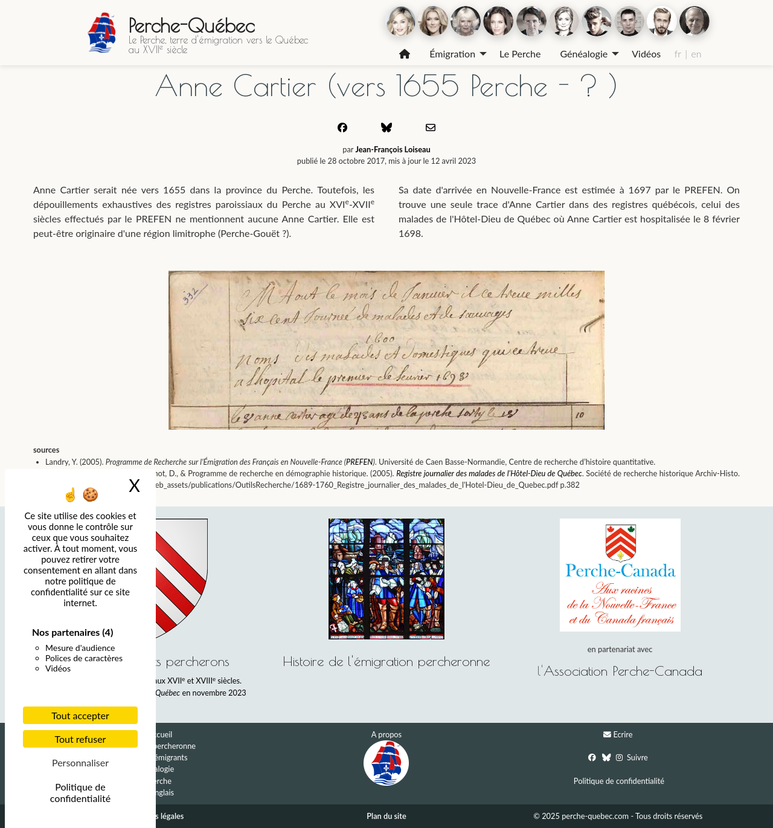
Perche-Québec (191, 25)
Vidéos (646, 53)
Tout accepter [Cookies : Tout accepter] (80, 715)
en (696, 53)
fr (678, 53)
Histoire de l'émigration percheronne (386, 661)
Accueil (160, 734)
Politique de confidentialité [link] (80, 792)
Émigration (452, 53)
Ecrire (622, 734)
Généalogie (584, 53)
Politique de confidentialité (619, 781)
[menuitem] (405, 53)
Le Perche (519, 53)
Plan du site (386, 816)
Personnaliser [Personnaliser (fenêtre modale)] (80, 762)
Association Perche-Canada (623, 670)
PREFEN (359, 462)
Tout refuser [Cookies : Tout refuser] (80, 739)
